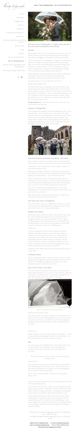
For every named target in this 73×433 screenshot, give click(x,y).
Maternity (20, 29)
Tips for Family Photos (16, 57)
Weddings (20, 18)
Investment (20, 36)
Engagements (19, 21)
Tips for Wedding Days (16, 61)
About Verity (19, 46)
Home (22, 14)
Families (21, 25)
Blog (22, 50)
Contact (21, 53)
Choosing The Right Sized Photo (14, 70)
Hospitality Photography (15, 33)
